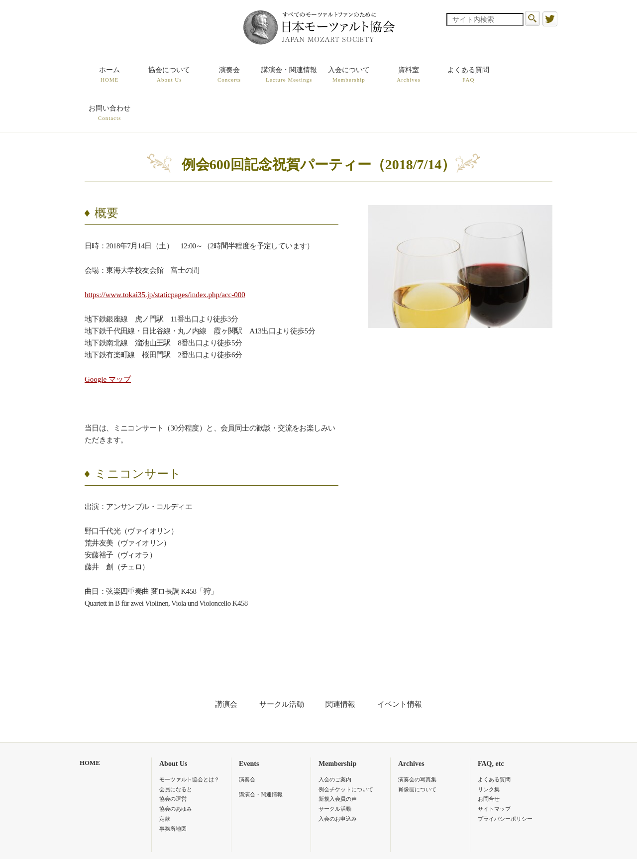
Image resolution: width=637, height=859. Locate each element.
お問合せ (489, 761)
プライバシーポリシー (505, 780)
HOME (90, 724)
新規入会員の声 (337, 761)
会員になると (175, 751)
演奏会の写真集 (417, 741)
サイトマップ (494, 770)
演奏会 (229, 75)
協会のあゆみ (175, 770)
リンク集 (489, 751)
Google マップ (108, 341)
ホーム (109, 75)
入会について (348, 75)
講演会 (226, 666)
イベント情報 (399, 666)
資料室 (408, 75)
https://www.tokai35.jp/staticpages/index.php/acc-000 (165, 256)
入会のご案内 (334, 741)
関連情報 (340, 666)
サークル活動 (281, 666)
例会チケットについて (345, 751)
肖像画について (417, 751)
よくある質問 (468, 75)
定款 (164, 780)
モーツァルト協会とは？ (189, 741)
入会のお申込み (337, 780)
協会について (169, 75)
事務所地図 (173, 790)
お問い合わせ (527, 75)
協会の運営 (173, 761)
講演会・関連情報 (288, 75)
